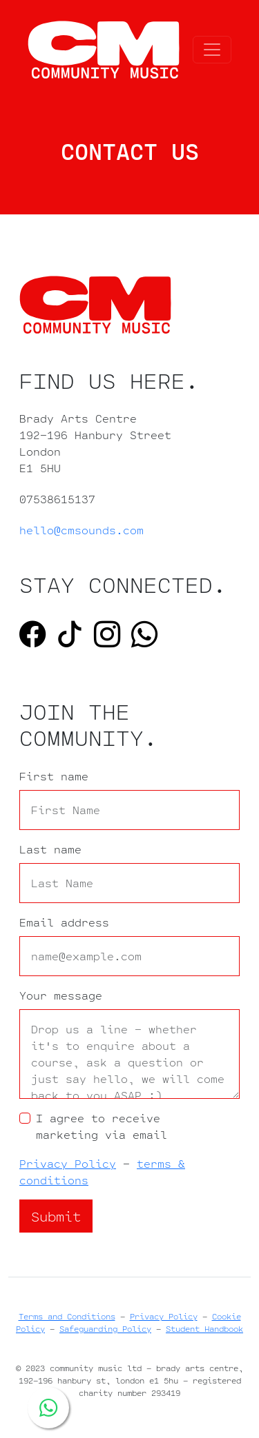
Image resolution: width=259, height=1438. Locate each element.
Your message (60, 995)
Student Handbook (204, 1328)
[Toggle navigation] (212, 49)
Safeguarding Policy (105, 1328)
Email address (64, 922)
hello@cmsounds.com (81, 529)
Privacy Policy (67, 1163)
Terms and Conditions (67, 1316)
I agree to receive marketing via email (101, 1126)
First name (53, 776)
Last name (50, 849)
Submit (56, 1216)
